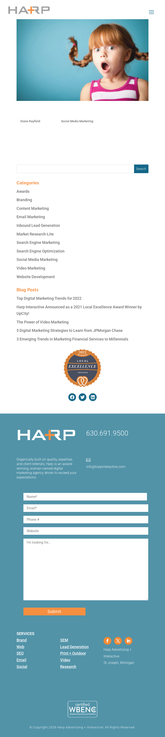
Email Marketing (31, 217)
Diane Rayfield (30, 121)
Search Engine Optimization (40, 251)
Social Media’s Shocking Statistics (60, 111)
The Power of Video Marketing (43, 322)
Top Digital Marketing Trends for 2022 (49, 298)
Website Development (36, 276)
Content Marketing (33, 208)
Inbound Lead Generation (38, 225)
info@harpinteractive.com (105, 467)
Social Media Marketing (77, 121)
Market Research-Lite (35, 234)
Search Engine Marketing (38, 242)
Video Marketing (31, 268)
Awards (23, 191)
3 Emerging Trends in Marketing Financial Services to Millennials (72, 339)
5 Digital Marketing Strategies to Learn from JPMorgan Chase (70, 330)
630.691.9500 (107, 433)
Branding (24, 200)
